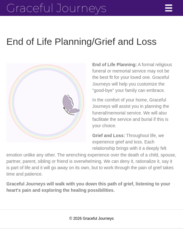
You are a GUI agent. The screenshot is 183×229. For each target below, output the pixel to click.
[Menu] (169, 8)
